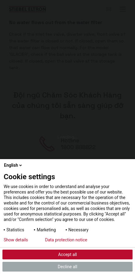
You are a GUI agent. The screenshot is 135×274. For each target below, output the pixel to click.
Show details (16, 239)
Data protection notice (66, 239)
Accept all (67, 254)
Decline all (67, 266)
